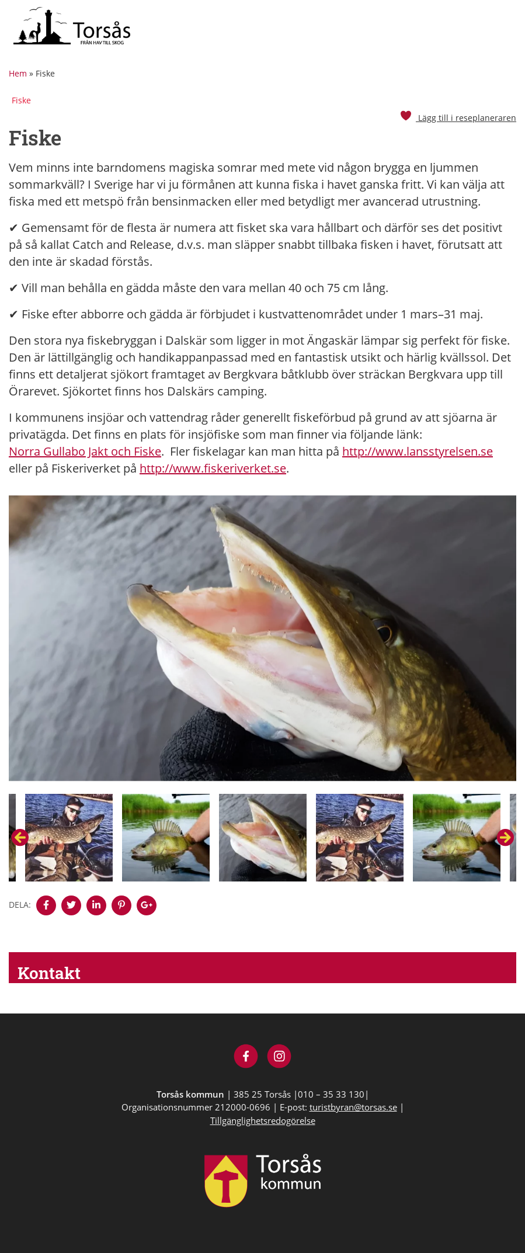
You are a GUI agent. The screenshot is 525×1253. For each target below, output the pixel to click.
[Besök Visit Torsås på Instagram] (279, 1058)
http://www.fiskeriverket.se (213, 468)
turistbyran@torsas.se (353, 1107)
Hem (18, 73)
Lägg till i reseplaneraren (457, 117)
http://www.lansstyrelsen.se (417, 451)
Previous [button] (20, 837)
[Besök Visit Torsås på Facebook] (246, 1058)
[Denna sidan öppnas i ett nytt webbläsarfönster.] (46, 905)
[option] (262, 644)
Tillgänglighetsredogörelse (262, 1120)
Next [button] (505, 837)
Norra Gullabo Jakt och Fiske (85, 451)
